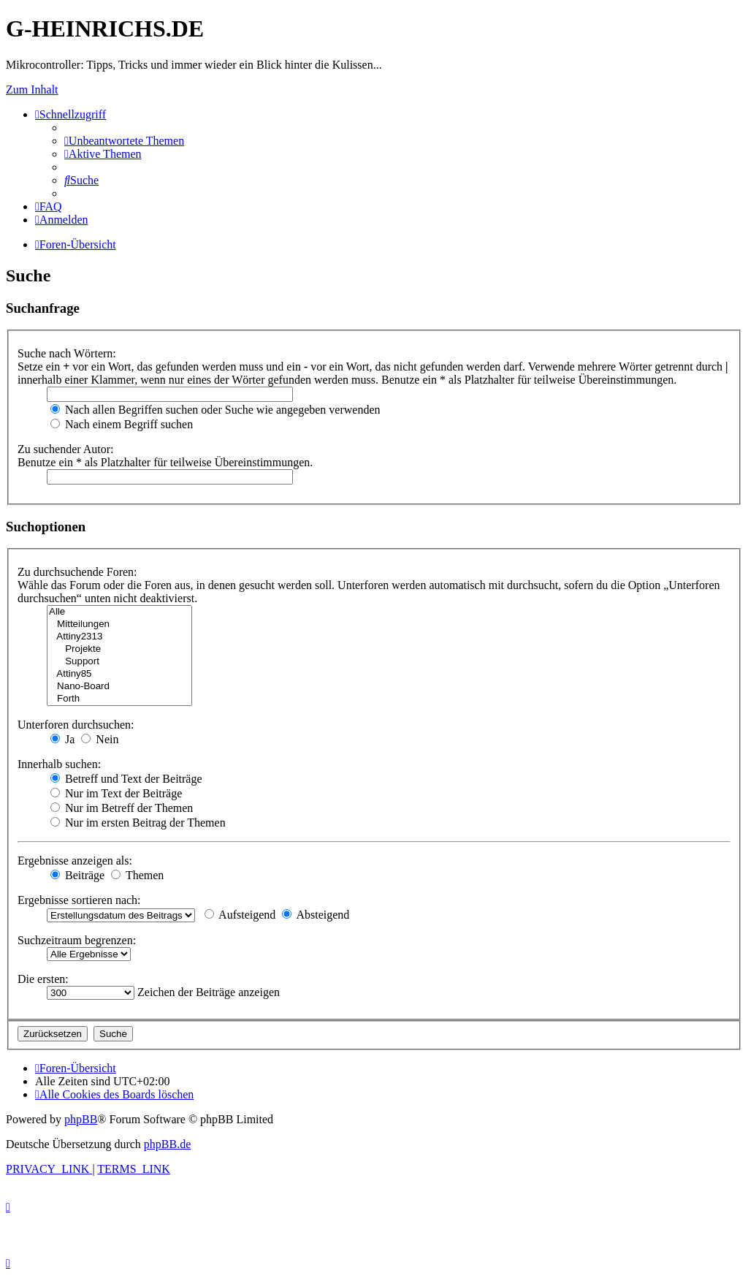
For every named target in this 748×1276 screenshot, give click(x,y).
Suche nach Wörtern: (67, 353)
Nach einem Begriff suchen (121, 424)
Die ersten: (43, 979)
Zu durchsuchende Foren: (77, 572)
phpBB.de (167, 1144)
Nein (99, 739)
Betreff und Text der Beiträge (126, 778)
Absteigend (315, 914)
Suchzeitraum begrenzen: (77, 940)
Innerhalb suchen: (59, 764)
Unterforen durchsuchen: (76, 724)
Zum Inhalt (32, 89)
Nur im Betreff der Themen (121, 808)
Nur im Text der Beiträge (116, 793)
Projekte (119, 649)
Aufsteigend (240, 914)
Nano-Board (119, 686)
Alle (119, 612)
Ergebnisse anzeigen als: (75, 860)
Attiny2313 (119, 637)
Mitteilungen (119, 624)
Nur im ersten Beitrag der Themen (138, 822)
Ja (62, 739)
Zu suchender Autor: (66, 449)
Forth (119, 699)
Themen (137, 875)
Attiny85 (119, 674)
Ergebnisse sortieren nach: (79, 900)
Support (119, 662)
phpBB (80, 1119)
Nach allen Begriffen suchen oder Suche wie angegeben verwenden (215, 409)
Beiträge (77, 875)
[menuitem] (124, 140)
